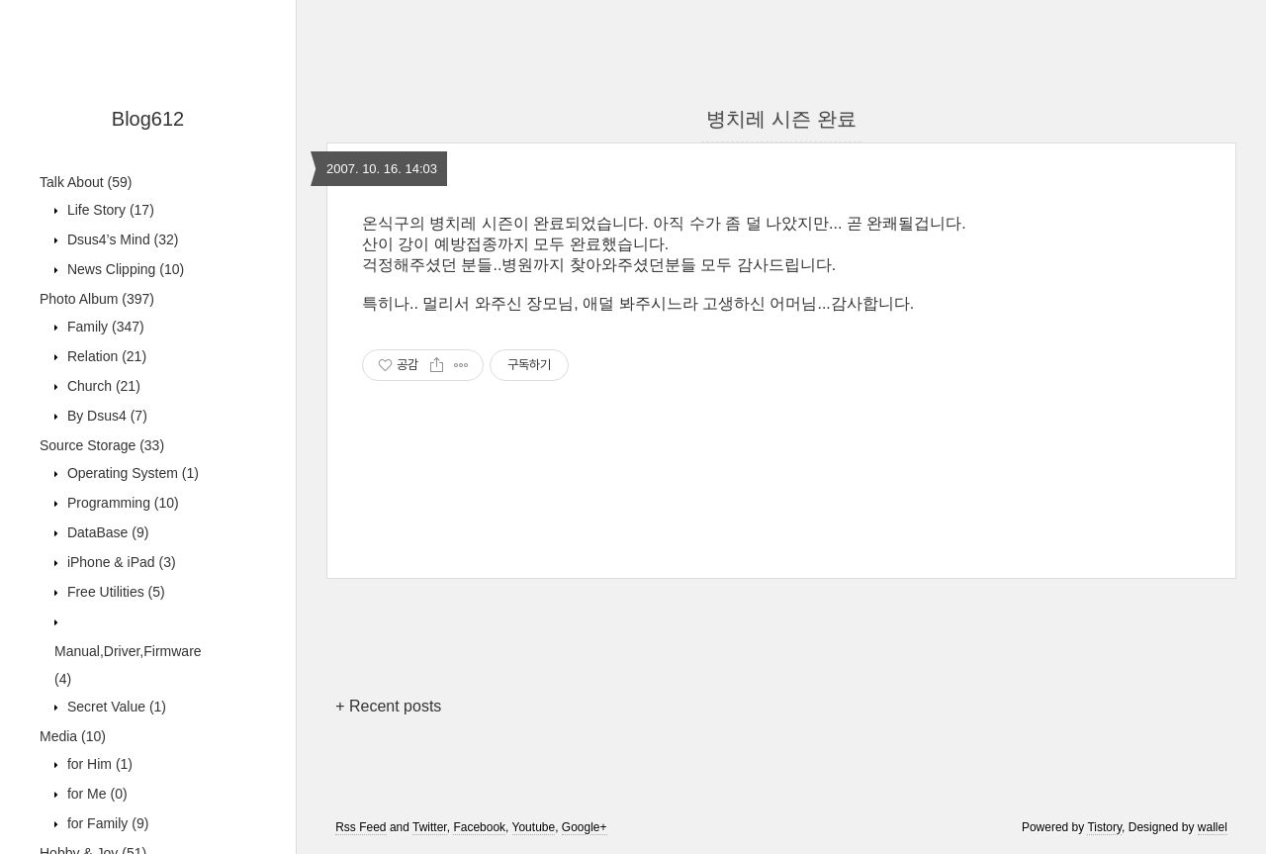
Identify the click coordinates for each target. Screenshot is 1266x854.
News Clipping (123, 269)
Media (73, 736)
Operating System (131, 473)
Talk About (86, 182)
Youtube (534, 827)
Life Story (108, 210)
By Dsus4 (105, 416)
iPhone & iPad (119, 562)
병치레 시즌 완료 (781, 119)
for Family (105, 823)
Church (101, 386)
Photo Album (97, 299)
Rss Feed (360, 827)
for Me (95, 794)
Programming (121, 503)
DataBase (105, 532)
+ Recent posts (388, 706)
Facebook (479, 827)
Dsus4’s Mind (120, 239)
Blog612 (148, 119)
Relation (104, 356)
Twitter (429, 827)
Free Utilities (114, 592)
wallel (1212, 827)
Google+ (584, 827)
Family (103, 326)
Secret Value (114, 706)
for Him (98, 764)
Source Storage (102, 445)
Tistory (1104, 827)
